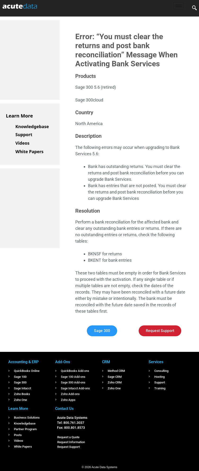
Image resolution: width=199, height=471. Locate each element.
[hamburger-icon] (178, 5)
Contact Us (64, 408)
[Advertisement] (41, 59)
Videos (22, 143)
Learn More (19, 116)
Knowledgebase (32, 126)
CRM (106, 362)
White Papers (29, 151)
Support (23, 134)
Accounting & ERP (23, 362)
